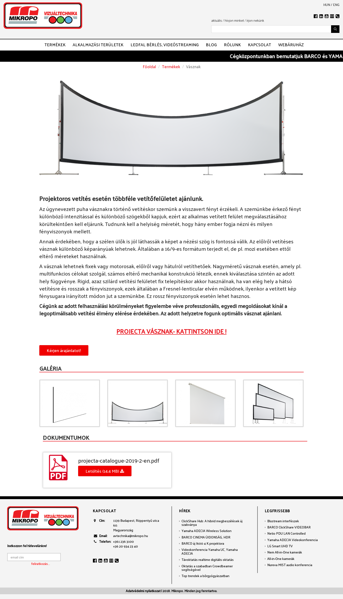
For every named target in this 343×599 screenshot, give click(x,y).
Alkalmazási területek (98, 44)
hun (326, 4)
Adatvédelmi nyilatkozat (143, 591)
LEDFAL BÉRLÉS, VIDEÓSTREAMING (165, 44)
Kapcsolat (259, 44)
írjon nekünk (255, 20)
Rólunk (232, 44)
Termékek (55, 44)
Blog (211, 44)
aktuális (216, 20)
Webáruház (291, 44)
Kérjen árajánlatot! (64, 350)
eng (336, 4)
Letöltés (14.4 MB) (105, 471)
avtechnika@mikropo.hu (130, 536)
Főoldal (149, 66)
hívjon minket (234, 20)
